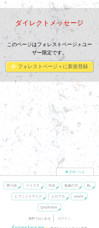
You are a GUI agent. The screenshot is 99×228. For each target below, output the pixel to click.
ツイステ (33, 185)
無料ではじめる (40, 218)
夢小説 (12, 185)
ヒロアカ (58, 196)
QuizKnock (49, 207)
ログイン (64, 218)
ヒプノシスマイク (28, 196)
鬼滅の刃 (71, 185)
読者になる (75, 172)
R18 (52, 185)
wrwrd (78, 196)
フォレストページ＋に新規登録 (49, 66)
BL (89, 185)
